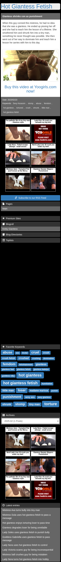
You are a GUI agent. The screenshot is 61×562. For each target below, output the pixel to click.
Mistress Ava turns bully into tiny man (21, 510)
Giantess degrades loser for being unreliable (24, 527)
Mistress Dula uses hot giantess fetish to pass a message (26, 516)
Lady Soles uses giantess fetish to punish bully (26, 532)
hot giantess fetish (11, 112)
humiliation (47, 384)
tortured (19, 108)
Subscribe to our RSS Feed (30, 198)
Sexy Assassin (19, 103)
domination (48, 358)
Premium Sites (11, 218)
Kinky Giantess (10, 229)
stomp (30, 103)
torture (50, 404)
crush (28, 108)
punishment (12, 397)
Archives (8, 415)
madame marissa (39, 390)
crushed (24, 358)
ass (17, 353)
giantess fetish (24, 369)
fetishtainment (26, 364)
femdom (47, 103)
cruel (35, 352)
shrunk (36, 108)
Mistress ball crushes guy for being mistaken (24, 554)
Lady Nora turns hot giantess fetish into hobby (25, 559)
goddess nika (8, 376)
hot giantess (8, 108)
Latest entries (11, 505)
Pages (7, 204)
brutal (24, 353)
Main (4, 208)
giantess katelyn (41, 369)
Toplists (8, 240)
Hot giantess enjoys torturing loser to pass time (26, 523)
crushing (36, 358)
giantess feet (8, 369)
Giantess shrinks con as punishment (22, 16)
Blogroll (8, 224)
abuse (38, 103)
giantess (41, 364)
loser (22, 390)
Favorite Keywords (13, 347)
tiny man (34, 404)
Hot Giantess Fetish (26, 6)
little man (45, 108)
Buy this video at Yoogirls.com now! (30, 89)
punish (54, 391)
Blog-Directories (12, 234)
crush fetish (8, 358)
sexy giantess (44, 397)
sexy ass (30, 397)
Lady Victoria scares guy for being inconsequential (27, 549)
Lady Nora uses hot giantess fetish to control (24, 545)
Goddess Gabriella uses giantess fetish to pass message (26, 539)
